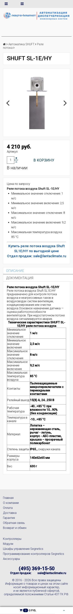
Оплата (8, 508)
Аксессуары (11, 559)
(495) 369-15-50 (37, 568)
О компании (11, 503)
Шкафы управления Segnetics (23, 549)
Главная (8, 498)
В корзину (43, 160)
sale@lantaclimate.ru (51, 573)
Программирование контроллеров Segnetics (33, 554)
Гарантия (9, 518)
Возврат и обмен (14, 528)
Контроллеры (12, 539)
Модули (8, 544)
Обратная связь (14, 523)
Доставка (10, 513)
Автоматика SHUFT (21, 44)
